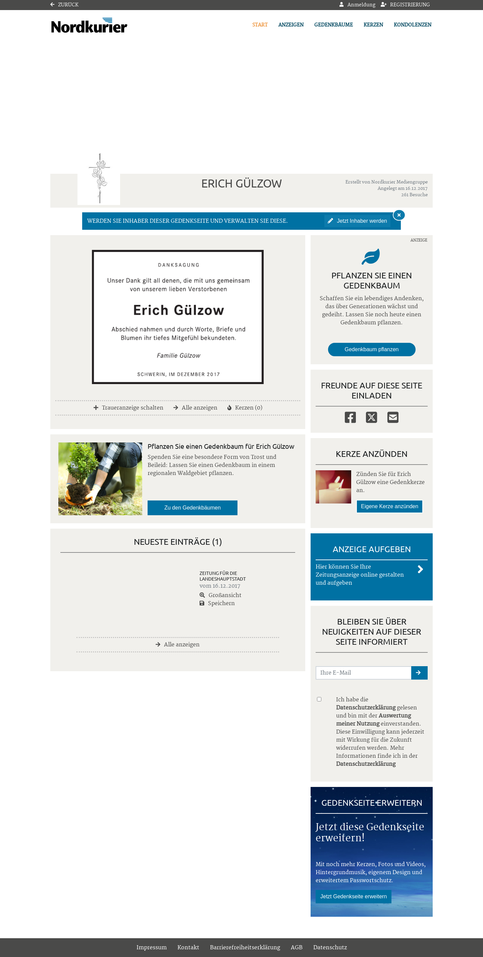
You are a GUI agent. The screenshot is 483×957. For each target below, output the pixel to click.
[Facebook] (350, 417)
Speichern (217, 603)
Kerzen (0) (244, 408)
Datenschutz (330, 947)
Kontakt (188, 947)
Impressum (152, 947)
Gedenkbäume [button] (333, 25)
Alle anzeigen (195, 408)
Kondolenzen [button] (412, 25)
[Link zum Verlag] (108, 25)
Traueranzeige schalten (128, 408)
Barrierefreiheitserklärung (245, 947)
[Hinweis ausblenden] (399, 215)
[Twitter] (371, 417)
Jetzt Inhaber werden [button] (357, 221)
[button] (419, 673)
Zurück (64, 5)
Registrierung (405, 5)
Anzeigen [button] (291, 25)
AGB (297, 947)
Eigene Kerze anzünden (389, 506)
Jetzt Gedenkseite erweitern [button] (353, 896)
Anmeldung (357, 5)
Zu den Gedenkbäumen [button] (192, 508)
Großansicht (220, 595)
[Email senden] (364, 673)
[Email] (392, 417)
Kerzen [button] (373, 25)
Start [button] (260, 25)
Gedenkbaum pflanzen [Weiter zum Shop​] (372, 349)
